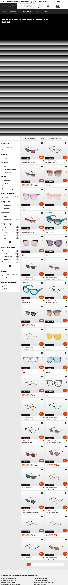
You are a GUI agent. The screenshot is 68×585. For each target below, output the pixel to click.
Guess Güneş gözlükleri (8, 481)
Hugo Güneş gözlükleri (41, 479)
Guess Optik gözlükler (7, 498)
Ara (39, 7)
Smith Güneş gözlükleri (41, 477)
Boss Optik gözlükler (7, 500)
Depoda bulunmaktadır (9, 68)
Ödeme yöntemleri (28, 542)
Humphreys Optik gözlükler (9, 496)
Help (46, 539)
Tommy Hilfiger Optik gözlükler (10, 502)
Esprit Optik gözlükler (40, 493)
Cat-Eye (10, 96)
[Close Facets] (10, 37)
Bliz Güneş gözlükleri (40, 483)
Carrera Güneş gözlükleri (8, 477)
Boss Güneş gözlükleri (7, 485)
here (45, 521)
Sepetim (57, 7)
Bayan (4, 57)
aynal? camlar (6, 176)
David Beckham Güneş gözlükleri (11, 483)
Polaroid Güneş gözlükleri (8, 479)
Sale (4, 65)
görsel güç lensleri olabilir (9, 173)
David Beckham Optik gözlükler (43, 502)
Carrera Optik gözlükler (40, 496)
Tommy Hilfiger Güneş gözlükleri (43, 481)
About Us (4, 539)
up (66, 574)
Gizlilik (14, 574)
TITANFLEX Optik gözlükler (42, 498)
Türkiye (58, 1)
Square (10, 115)
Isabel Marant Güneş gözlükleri (43, 485)
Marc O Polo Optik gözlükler (9, 493)
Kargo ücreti (26, 544)
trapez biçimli (10, 118)
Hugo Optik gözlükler (40, 500)
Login (48, 7)
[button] (8, 6)
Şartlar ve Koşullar (6, 574)
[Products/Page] (55, 37)
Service (25, 539)
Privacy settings (5, 542)
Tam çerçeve (10, 104)
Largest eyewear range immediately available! (17, 1)
